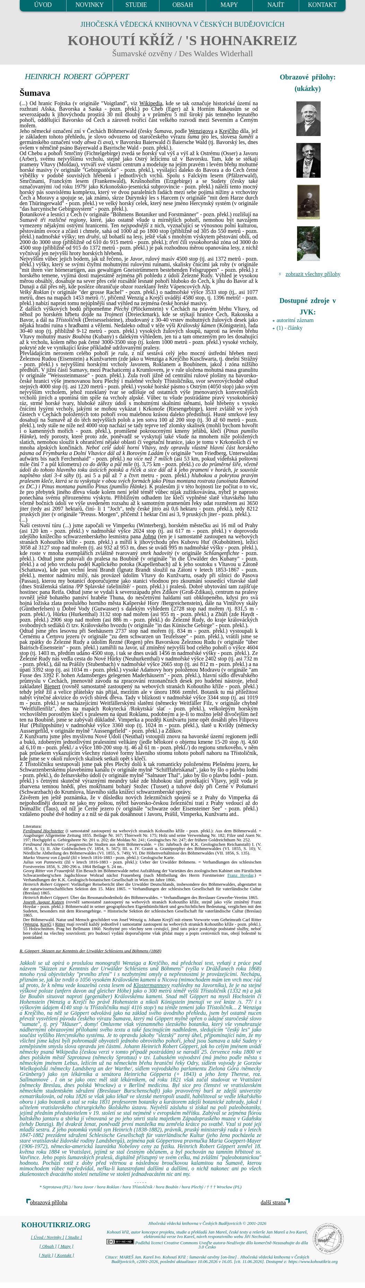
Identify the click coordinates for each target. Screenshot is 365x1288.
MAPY (229, 4)
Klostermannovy (151, 985)
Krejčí (45, 924)
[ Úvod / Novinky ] (47, 1237)
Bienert (52, 686)
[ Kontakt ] (64, 1255)
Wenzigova (201, 131)
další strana (273, 1202)
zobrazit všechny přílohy (313, 274)
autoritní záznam (295, 320)
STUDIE (136, 4)
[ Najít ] (46, 1255)
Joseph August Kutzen (43, 902)
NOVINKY (90, 4)
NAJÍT (276, 4)
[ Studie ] (73, 1237)
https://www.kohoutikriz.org (313, 1261)
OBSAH (182, 4)
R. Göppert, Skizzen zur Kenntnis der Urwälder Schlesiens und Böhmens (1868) (91, 951)
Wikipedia (150, 103)
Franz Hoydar (240, 875)
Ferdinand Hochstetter (43, 830)
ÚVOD (42, 4)
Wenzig (31, 924)
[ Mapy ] (65, 1246)
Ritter (60, 924)
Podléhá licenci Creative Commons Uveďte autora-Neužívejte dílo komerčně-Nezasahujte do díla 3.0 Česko (207, 1245)
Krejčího (228, 131)
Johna (149, 536)
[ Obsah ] (48, 1246)
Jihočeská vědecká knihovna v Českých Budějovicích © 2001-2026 (207, 1223)
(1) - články (290, 328)
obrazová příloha (49, 1202)
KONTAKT (322, 4)
